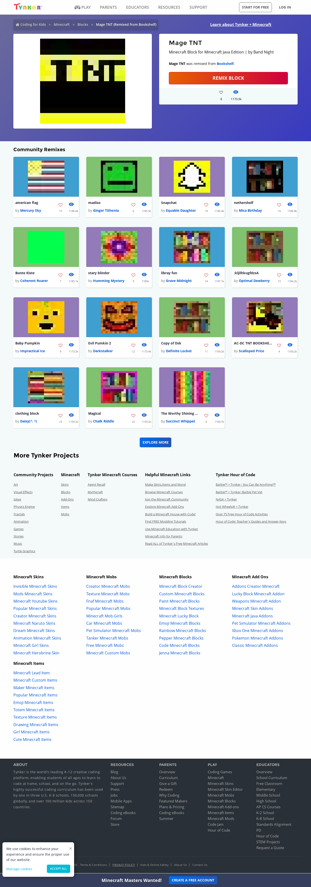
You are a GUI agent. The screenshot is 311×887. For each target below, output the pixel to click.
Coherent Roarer (34, 281)
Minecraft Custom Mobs (108, 653)
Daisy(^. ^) (28, 422)
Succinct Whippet (180, 422)
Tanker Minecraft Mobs (107, 638)
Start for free (255, 7)
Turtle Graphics (24, 552)
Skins (65, 485)
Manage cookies (19, 869)
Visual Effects (23, 493)
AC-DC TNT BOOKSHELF (253, 344)
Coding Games (220, 772)
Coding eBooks (123, 813)
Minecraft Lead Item (31, 673)
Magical (94, 414)
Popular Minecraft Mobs (108, 609)
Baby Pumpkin (27, 344)
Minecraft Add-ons (223, 807)
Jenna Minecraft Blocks (179, 653)
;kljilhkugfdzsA (246, 273)
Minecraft (62, 24)
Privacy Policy (123, 866)
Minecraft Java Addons (252, 616)
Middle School (268, 796)
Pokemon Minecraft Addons (257, 638)
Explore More (156, 443)
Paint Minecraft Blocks (179, 602)
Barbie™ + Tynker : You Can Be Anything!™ (246, 485)
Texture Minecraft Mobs (108, 594)
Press (115, 790)
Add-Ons (67, 500)
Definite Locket (179, 351)
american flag (26, 203)
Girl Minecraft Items (31, 733)
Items (65, 507)
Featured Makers (173, 801)
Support (117, 784)
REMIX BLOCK (228, 78)
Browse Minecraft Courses (164, 493)
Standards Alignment (273, 825)
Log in (285, 7)
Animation (21, 522)
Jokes (17, 500)
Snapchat (169, 203)
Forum (116, 819)
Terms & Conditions (93, 866)
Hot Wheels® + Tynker (232, 507)
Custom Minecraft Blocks (182, 594)
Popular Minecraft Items (35, 696)
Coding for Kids (33, 24)
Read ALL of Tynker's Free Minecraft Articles (176, 544)
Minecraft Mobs (221, 796)
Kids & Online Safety (154, 866)
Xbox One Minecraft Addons (257, 631)
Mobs (65, 515)
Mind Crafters (97, 500)
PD (258, 831)
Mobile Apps (121, 801)
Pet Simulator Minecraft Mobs (113, 631)
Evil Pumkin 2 (99, 344)
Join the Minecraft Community (167, 500)
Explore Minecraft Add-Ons (164, 507)
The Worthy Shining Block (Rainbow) (180, 414)
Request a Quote (270, 848)
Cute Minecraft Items (32, 740)
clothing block (27, 414)
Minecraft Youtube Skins (35, 602)
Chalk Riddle (103, 422)
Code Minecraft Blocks (179, 646)
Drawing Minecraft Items (35, 725)
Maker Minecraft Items (33, 688)
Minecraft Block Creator (180, 587)
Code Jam (216, 825)
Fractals (19, 515)
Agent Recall (96, 485)
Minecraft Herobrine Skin (36, 653)
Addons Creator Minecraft (256, 587)
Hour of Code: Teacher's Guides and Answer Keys (251, 522)
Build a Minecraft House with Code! (170, 515)
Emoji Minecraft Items (33, 703)
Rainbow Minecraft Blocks (182, 631)
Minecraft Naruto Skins (34, 624)
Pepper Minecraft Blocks (181, 638)
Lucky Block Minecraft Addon (258, 594)
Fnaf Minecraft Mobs (105, 602)
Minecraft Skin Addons (252, 609)
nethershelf (243, 203)
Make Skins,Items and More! (165, 485)
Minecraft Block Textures (181, 609)
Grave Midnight (179, 281)
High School (266, 801)
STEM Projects (268, 842)
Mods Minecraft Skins (32, 594)
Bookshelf (225, 63)
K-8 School (265, 819)
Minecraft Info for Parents (163, 537)
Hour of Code (219, 831)
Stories (19, 537)
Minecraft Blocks (222, 801)
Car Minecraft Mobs (104, 624)
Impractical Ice (32, 351)
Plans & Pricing (171, 807)
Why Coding (169, 796)
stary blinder (99, 273)
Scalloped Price (251, 351)
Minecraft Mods (221, 819)
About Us (118, 778)
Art (16, 485)
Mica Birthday (250, 210)
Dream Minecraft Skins (34, 631)
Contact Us (199, 866)
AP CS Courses (268, 807)
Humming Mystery (108, 281)
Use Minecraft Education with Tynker (171, 529)
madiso (94, 203)
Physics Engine (24, 507)
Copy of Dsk (171, 344)
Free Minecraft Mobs (105, 646)
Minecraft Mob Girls (104, 616)
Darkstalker (103, 351)
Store (115, 825)
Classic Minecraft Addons (255, 646)
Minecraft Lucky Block (179, 616)
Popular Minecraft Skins (35, 609)
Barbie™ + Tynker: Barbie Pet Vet (239, 493)
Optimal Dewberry (254, 281)
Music (18, 544)
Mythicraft (95, 493)
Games (19, 529)
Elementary (265, 790)
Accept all (58, 869)
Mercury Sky (30, 210)
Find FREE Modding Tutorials (165, 522)
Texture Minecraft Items (35, 718)
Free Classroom (269, 784)
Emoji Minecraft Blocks (179, 624)
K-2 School (265, 813)
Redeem (166, 790)
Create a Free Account (193, 880)
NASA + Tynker (226, 500)
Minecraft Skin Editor (225, 790)
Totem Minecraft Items (34, 710)
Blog (114, 772)
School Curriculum (271, 778)
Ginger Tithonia (106, 210)
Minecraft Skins (220, 784)
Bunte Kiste (25, 273)
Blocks (83, 24)
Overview (167, 772)
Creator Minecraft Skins (34, 616)
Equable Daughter (181, 210)
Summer (166, 819)
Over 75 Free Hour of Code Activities (242, 515)
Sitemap (117, 807)
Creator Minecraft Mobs (108, 587)
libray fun (169, 273)
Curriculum (168, 778)
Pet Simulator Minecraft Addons (261, 624)
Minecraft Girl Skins (31, 646)
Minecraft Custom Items (35, 681)
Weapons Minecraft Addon (256, 602)
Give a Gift (168, 784)
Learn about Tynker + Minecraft (240, 24)
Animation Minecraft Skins (37, 638)
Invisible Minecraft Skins (35, 587)
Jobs (114, 796)
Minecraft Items (221, 813)
